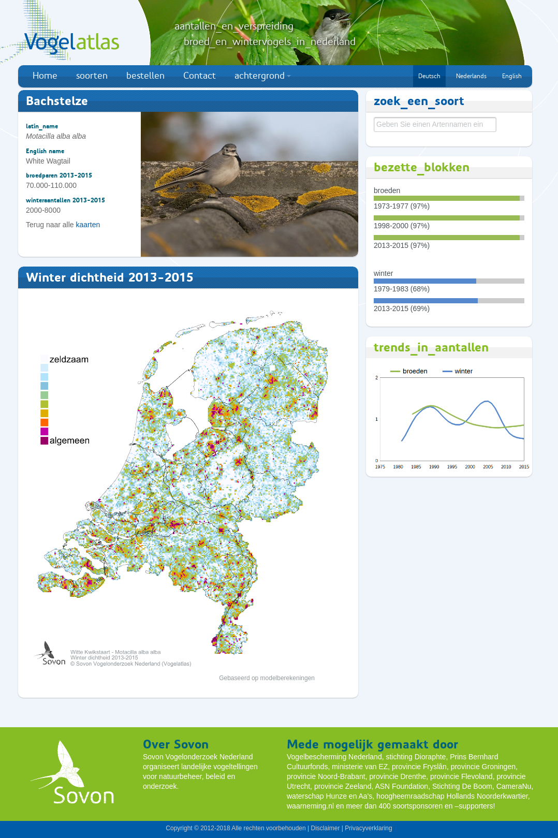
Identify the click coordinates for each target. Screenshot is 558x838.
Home (45, 75)
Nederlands (471, 76)
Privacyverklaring (368, 828)
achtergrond (262, 75)
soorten (92, 75)
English (512, 76)
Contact (199, 75)
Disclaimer (325, 828)
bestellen (145, 75)
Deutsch (429, 76)
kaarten (88, 224)
